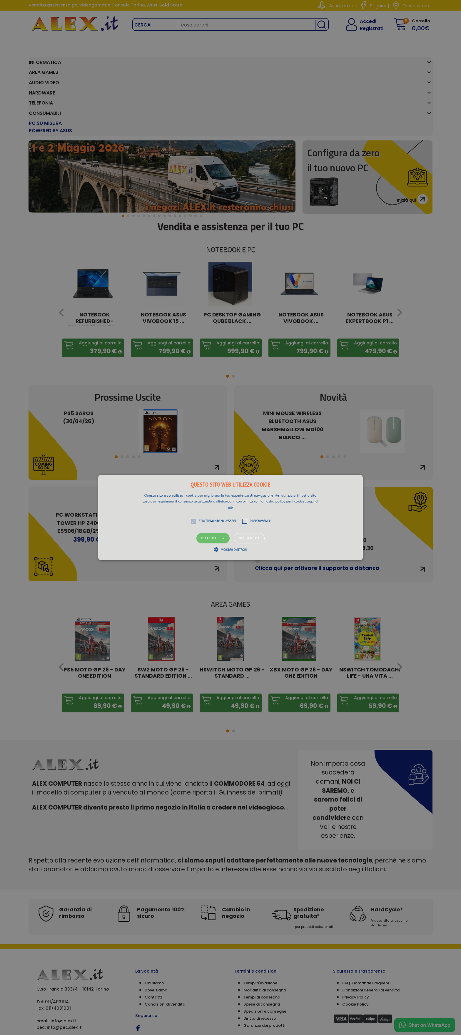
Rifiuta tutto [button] (249, 538)
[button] (230, 517)
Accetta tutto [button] (212, 538)
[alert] (230, 517)
